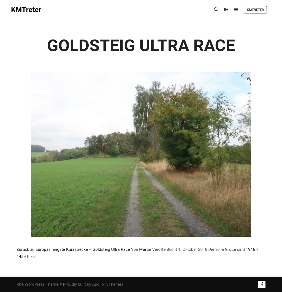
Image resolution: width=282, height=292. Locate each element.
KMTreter (26, 9)
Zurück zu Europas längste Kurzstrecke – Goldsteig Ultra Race (73, 249)
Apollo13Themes (107, 284)
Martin (145, 249)
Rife (20, 284)
